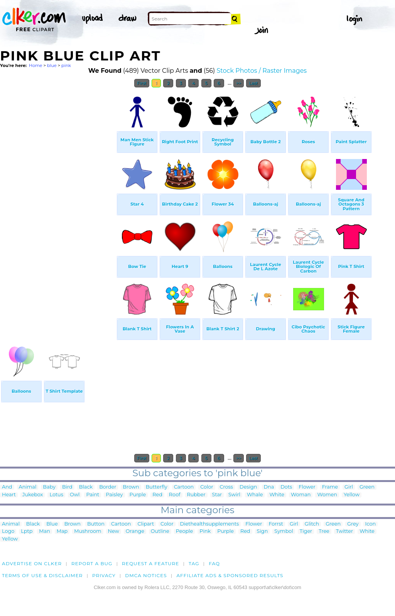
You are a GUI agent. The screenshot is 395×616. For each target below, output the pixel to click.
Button (96, 524)
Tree (324, 531)
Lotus (56, 494)
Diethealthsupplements (209, 524)
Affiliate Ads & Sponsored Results (229, 575)
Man (44, 531)
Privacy (104, 575)
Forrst (275, 524)
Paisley (114, 494)
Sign (262, 531)
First (142, 83)
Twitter (344, 531)
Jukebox (32, 494)
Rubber (196, 494)
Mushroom (87, 531)
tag (194, 563)
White (276, 494)
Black (86, 487)
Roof (175, 494)
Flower (307, 487)
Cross (226, 487)
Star (217, 494)
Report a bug (92, 563)
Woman (301, 494)
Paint (92, 494)
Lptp (26, 531)
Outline (160, 531)
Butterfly (156, 487)
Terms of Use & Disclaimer (42, 575)
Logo (8, 531)
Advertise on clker (32, 563)
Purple (138, 494)
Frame (330, 487)
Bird (67, 487)
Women (327, 494)
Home (35, 65)
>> (238, 83)
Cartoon (184, 487)
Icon (370, 524)
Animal (28, 487)
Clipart (145, 524)
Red (157, 494)
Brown (131, 487)
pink (66, 65)
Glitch (312, 524)
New (113, 531)
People (184, 531)
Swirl (234, 494)
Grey (352, 524)
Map (62, 531)
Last (253, 83)
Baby (49, 487)
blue (52, 65)
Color (206, 487)
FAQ (214, 563)
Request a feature (150, 563)
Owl (74, 494)
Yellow (352, 494)
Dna (269, 487)
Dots (286, 487)
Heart (9, 494)
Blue (51, 524)
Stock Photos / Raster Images (261, 70)
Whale (255, 494)
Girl (348, 487)
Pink (205, 531)
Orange (135, 531)
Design (248, 487)
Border (107, 487)
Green (367, 487)
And (7, 487)
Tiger (306, 531)
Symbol (283, 531)
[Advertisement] (58, 207)
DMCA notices (146, 575)
